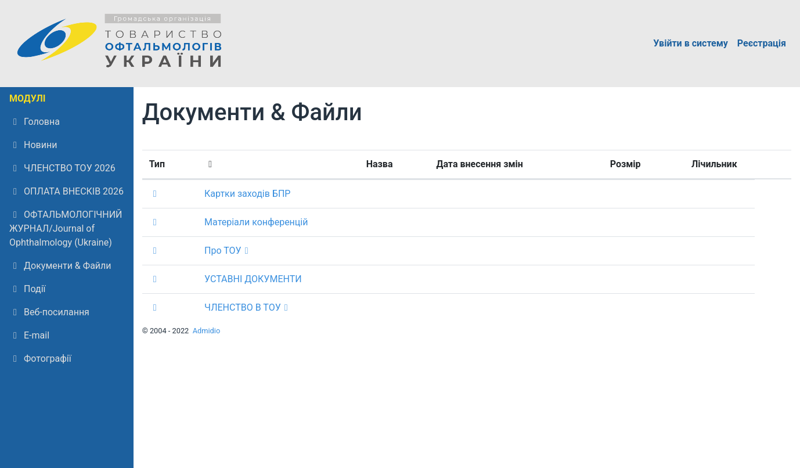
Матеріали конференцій (256, 222)
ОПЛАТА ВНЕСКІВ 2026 (66, 191)
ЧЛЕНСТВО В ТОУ (242, 307)
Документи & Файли (60, 265)
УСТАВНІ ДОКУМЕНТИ (253, 279)
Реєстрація (761, 43)
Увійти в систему (690, 43)
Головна (34, 121)
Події (27, 288)
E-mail (29, 335)
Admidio (207, 330)
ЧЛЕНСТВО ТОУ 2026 (62, 168)
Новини (33, 144)
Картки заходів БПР (247, 193)
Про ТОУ (223, 250)
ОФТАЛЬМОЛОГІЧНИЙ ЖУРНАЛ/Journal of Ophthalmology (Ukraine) (65, 228)
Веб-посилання (49, 312)
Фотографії (40, 358)
